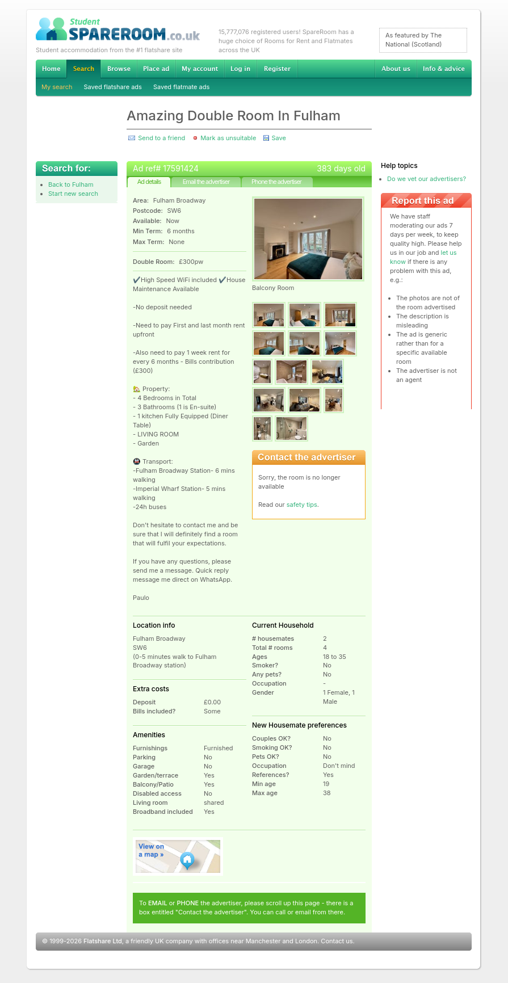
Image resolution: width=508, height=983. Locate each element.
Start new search (73, 194)
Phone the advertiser (276, 182)
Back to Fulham (71, 184)
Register (277, 69)
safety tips (302, 505)
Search (83, 69)
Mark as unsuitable (228, 138)
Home (51, 69)
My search (57, 87)
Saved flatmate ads (181, 87)
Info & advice (444, 69)
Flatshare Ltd (102, 941)
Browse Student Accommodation (118, 69)
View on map (178, 856)
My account (199, 69)
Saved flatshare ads (113, 87)
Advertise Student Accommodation (156, 69)
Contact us (336, 941)
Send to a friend (161, 138)
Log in (240, 69)
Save (278, 138)
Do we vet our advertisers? (426, 179)
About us (396, 69)
